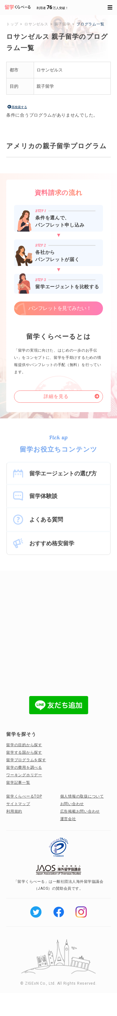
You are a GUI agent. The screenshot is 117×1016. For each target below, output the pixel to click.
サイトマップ (18, 804)
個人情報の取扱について (82, 796)
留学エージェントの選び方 (63, 473)
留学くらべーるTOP (24, 796)
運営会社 (68, 819)
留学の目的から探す (24, 745)
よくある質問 (46, 519)
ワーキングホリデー (24, 775)
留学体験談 (43, 496)
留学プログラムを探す (26, 760)
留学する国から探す (24, 752)
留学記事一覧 (18, 782)
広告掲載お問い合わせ (80, 811)
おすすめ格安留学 (51, 543)
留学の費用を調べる (24, 767)
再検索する (19, 107)
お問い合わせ (72, 804)
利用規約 (14, 811)
